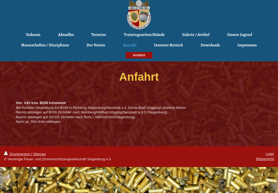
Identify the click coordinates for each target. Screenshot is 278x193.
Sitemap (39, 154)
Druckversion (17, 154)
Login (269, 154)
